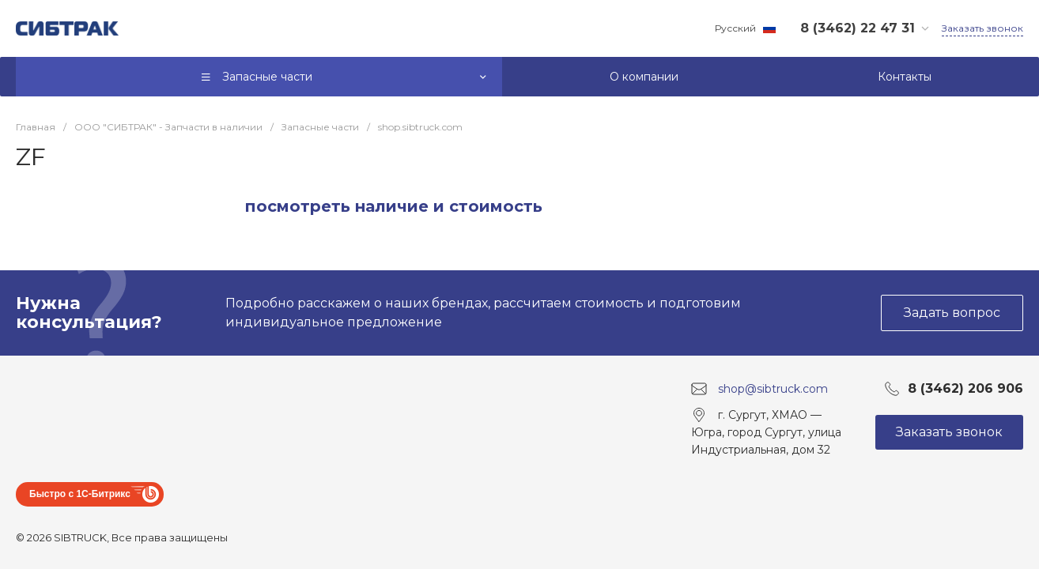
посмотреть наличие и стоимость (393, 206)
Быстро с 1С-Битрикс (79, 493)
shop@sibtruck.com (773, 389)
